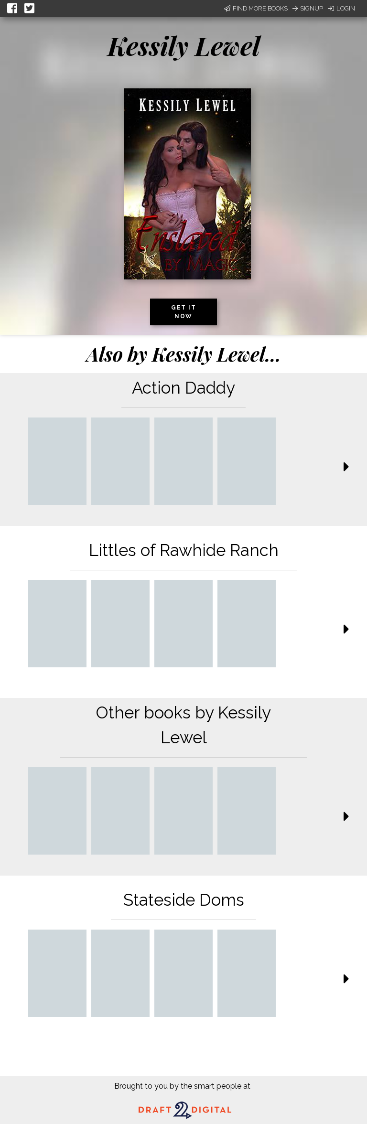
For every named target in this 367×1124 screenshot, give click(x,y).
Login (341, 8)
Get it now (183, 312)
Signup (307, 8)
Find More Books (256, 8)
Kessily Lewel (184, 45)
